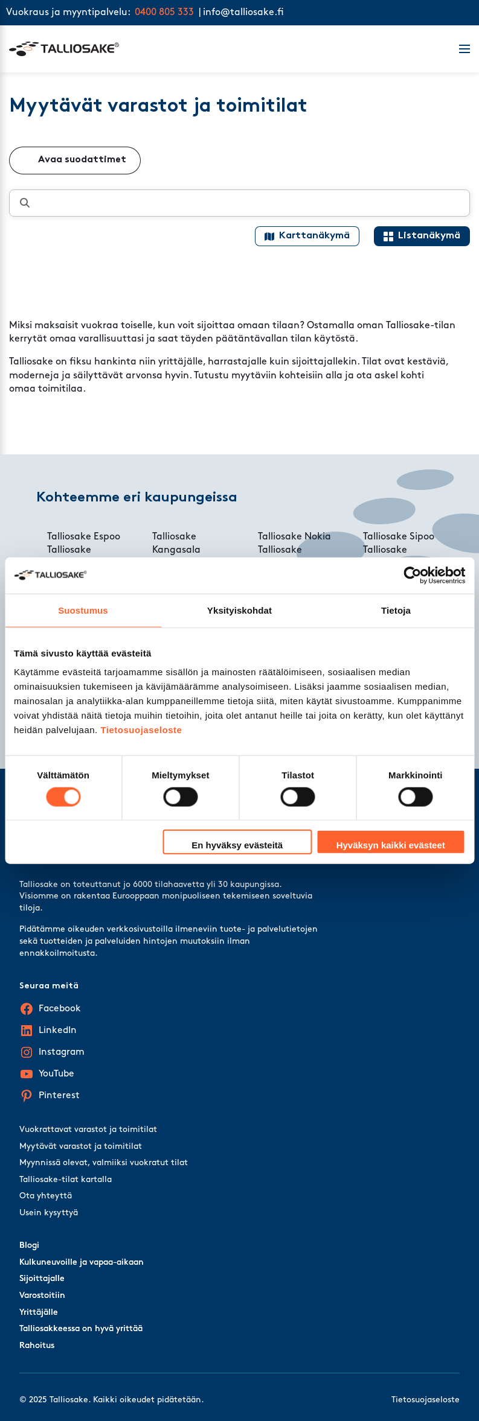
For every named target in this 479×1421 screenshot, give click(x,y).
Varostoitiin (42, 1295)
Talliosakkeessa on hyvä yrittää (81, 1329)
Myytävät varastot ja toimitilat (80, 1146)
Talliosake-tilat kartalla (65, 1179)
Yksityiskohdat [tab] (239, 610)
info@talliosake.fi (243, 12)
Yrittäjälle (38, 1312)
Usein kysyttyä (48, 1213)
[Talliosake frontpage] (227, 49)
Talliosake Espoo (83, 537)
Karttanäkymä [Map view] (314, 236)
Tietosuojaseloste (141, 730)
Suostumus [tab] (83, 610)
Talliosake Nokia (294, 537)
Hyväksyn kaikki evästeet (390, 845)
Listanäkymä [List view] (429, 236)
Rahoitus (36, 1345)
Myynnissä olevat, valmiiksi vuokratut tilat (103, 1163)
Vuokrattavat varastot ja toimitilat (88, 1129)
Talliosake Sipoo (398, 537)
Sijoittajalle (42, 1278)
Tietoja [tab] (396, 610)
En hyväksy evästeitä (237, 845)
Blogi (29, 1245)
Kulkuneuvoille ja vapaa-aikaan (81, 1262)
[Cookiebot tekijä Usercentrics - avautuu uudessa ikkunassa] (412, 575)
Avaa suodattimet (82, 160)
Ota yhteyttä (45, 1196)
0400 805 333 (164, 12)
